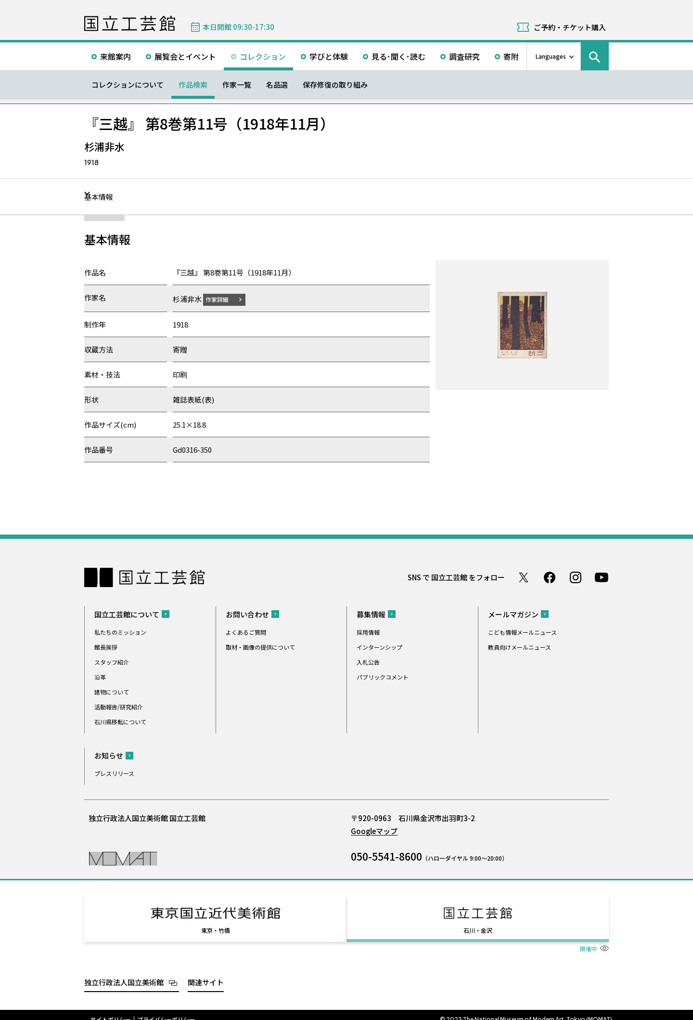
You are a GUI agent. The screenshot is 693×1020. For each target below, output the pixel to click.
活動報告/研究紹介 (118, 706)
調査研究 (464, 56)
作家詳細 (222, 299)
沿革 (100, 676)
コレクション (263, 56)
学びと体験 (328, 56)
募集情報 (371, 614)
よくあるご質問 (246, 632)
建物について (111, 691)
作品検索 (193, 84)
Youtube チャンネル (601, 577)
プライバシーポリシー (166, 1010)
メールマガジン (513, 614)
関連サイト (206, 973)
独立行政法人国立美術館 (124, 973)
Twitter (523, 577)
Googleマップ (374, 830)
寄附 (511, 56)
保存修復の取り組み (335, 84)
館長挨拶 (105, 646)
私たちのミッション (120, 632)
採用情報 (368, 632)
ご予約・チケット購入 (570, 27)
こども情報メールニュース (522, 632)
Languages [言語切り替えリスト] (551, 56)
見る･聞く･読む (398, 56)
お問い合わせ (247, 614)
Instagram (575, 577)
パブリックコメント (383, 676)
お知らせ (108, 755)
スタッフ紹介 (111, 661)
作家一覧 (236, 84)
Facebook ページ (549, 577)
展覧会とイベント (185, 56)
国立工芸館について (126, 614)
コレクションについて (127, 84)
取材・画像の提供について (260, 646)
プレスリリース (114, 773)
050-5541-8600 (386, 856)
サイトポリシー (110, 1010)
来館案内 (115, 56)
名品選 (277, 84)
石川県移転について (120, 721)
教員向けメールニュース (519, 646)
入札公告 (368, 661)
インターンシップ (379, 646)
